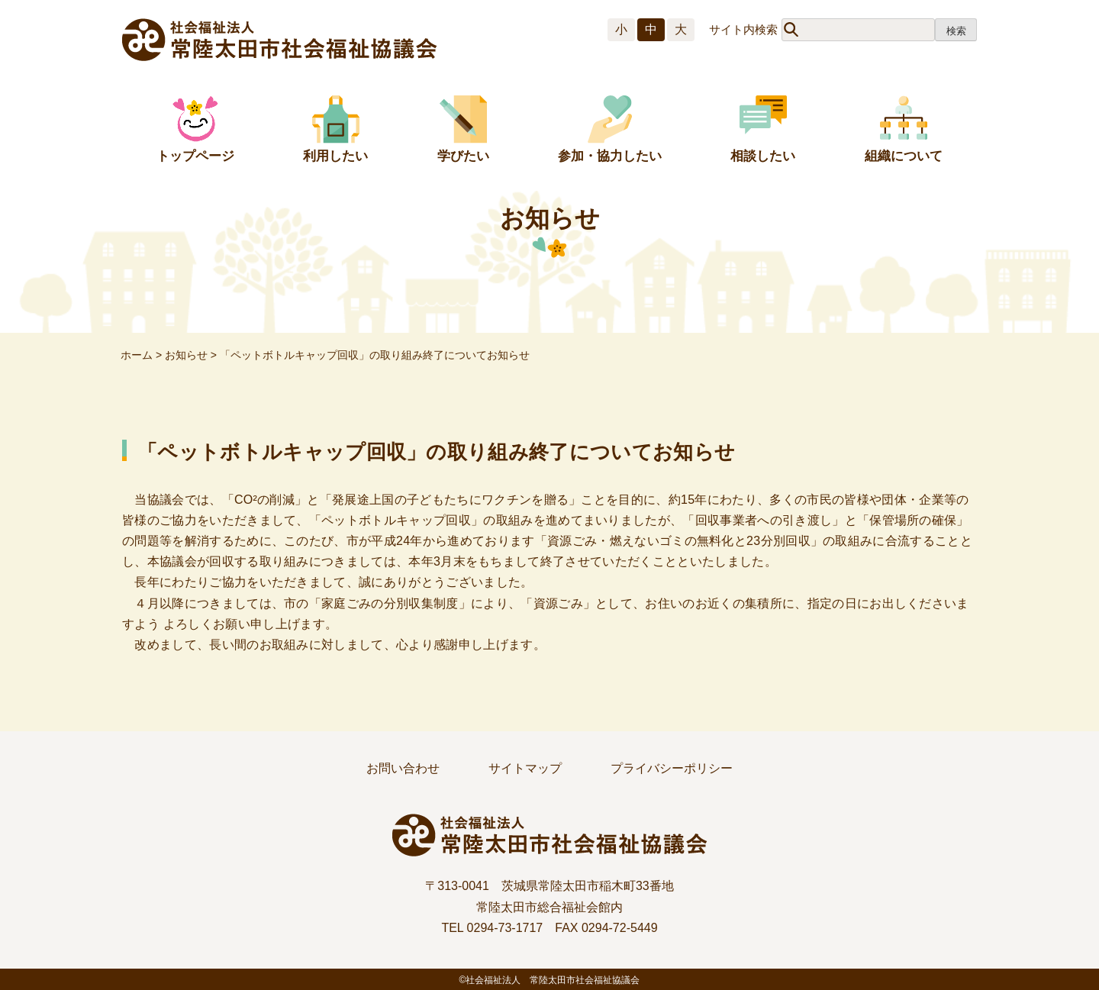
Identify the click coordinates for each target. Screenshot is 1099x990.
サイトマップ (525, 768)
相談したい (762, 156)
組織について (904, 156)
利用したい (335, 156)
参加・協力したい (610, 156)
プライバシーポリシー (672, 768)
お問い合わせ (403, 768)
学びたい (463, 156)
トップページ (195, 156)
